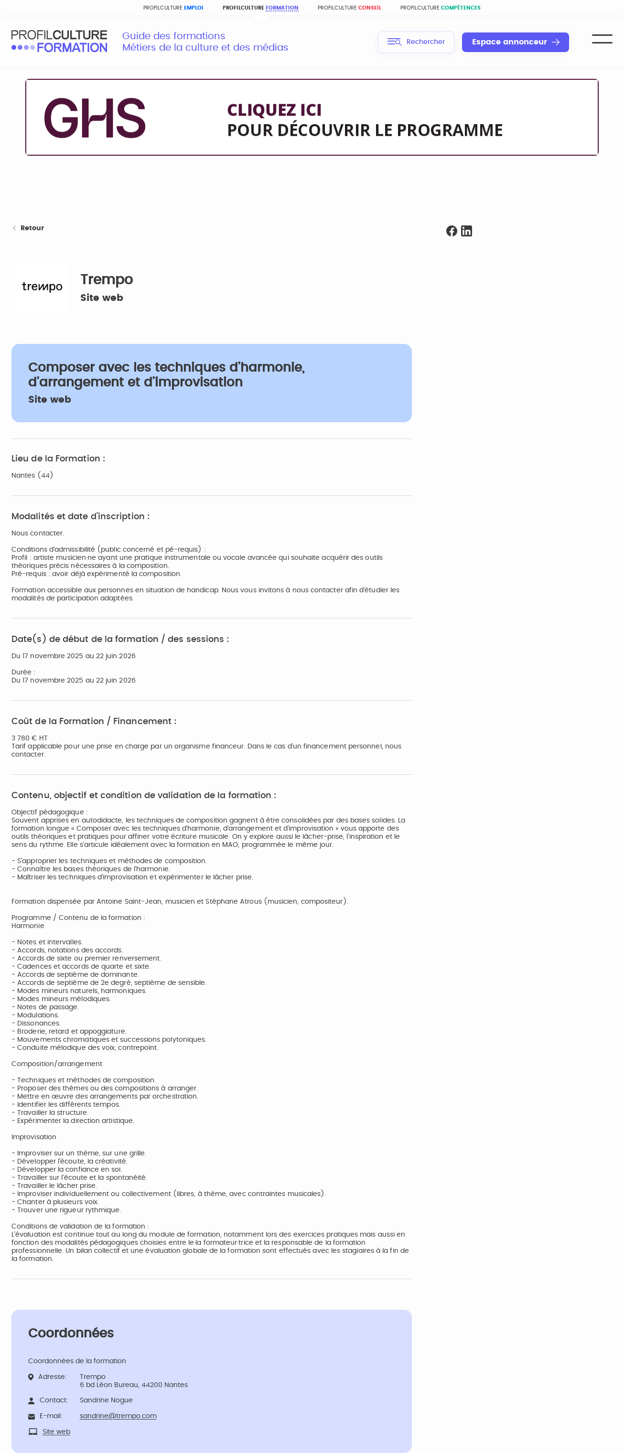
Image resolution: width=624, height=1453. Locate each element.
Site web (101, 298)
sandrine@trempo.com (118, 1416)
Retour (27, 228)
